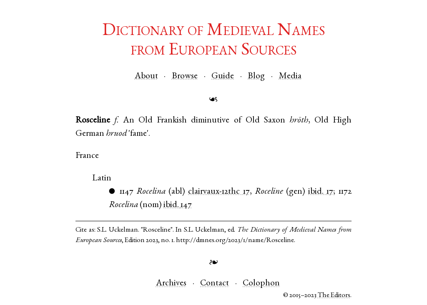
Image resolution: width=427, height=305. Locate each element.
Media (290, 76)
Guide (222, 76)
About (146, 76)
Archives (171, 283)
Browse (185, 76)
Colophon (261, 283)
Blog (256, 76)
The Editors (334, 295)
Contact (214, 283)
